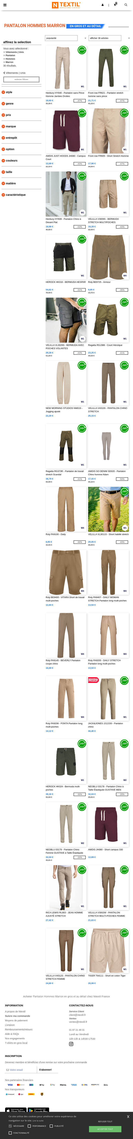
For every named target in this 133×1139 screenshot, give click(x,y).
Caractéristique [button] (16, 194)
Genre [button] (10, 103)
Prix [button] (8, 115)
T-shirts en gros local (16, 1043)
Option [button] (10, 149)
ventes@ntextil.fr (78, 1021)
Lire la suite (38, 1120)
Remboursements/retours (18, 1029)
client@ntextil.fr (77, 1015)
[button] (103, 4)
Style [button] (9, 92)
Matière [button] (11, 183)
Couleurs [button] (11, 160)
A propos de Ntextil (15, 1011)
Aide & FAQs (12, 1034)
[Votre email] (21, 1070)
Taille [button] (9, 172)
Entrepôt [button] (11, 137)
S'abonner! (45, 1069)
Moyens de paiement (16, 1020)
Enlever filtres (21, 79)
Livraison (10, 1025)
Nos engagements (15, 1038)
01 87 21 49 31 (77, 1029)
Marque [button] (11, 126)
